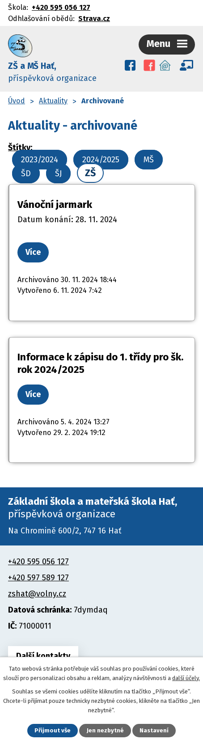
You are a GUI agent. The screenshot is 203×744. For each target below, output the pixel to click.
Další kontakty (43, 656)
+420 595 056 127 (61, 7)
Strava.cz (94, 18)
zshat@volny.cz (37, 594)
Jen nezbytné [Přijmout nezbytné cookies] (105, 730)
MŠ (149, 160)
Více (33, 252)
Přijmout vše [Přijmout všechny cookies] (52, 730)
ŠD (26, 173)
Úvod (16, 101)
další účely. (186, 678)
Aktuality (53, 101)
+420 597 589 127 (38, 578)
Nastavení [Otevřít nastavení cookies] (154, 730)
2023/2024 (39, 160)
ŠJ (58, 173)
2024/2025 (100, 160)
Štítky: (20, 147)
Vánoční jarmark (54, 205)
